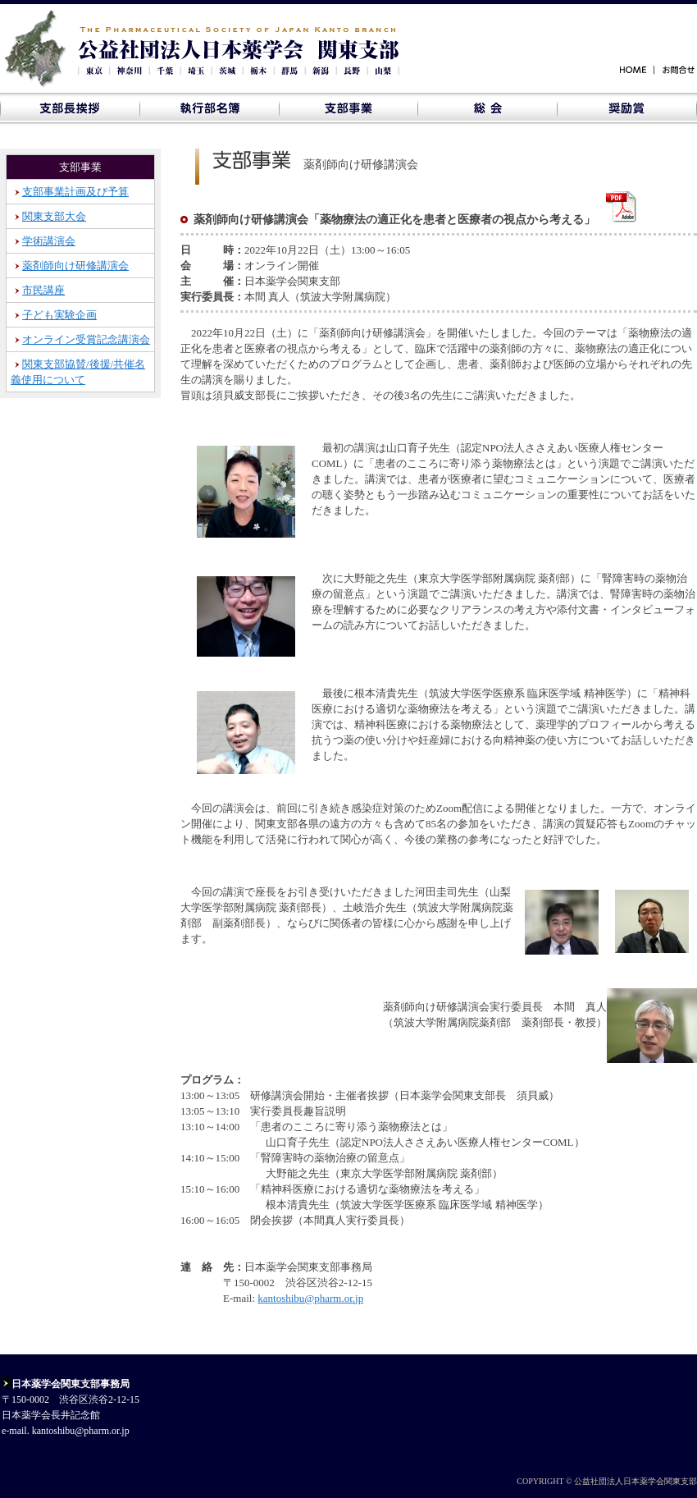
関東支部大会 (54, 216)
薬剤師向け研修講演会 (75, 265)
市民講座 (43, 290)
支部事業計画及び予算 (75, 192)
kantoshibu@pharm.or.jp (310, 1298)
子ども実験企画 (59, 315)
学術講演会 (48, 241)
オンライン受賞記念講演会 (86, 339)
